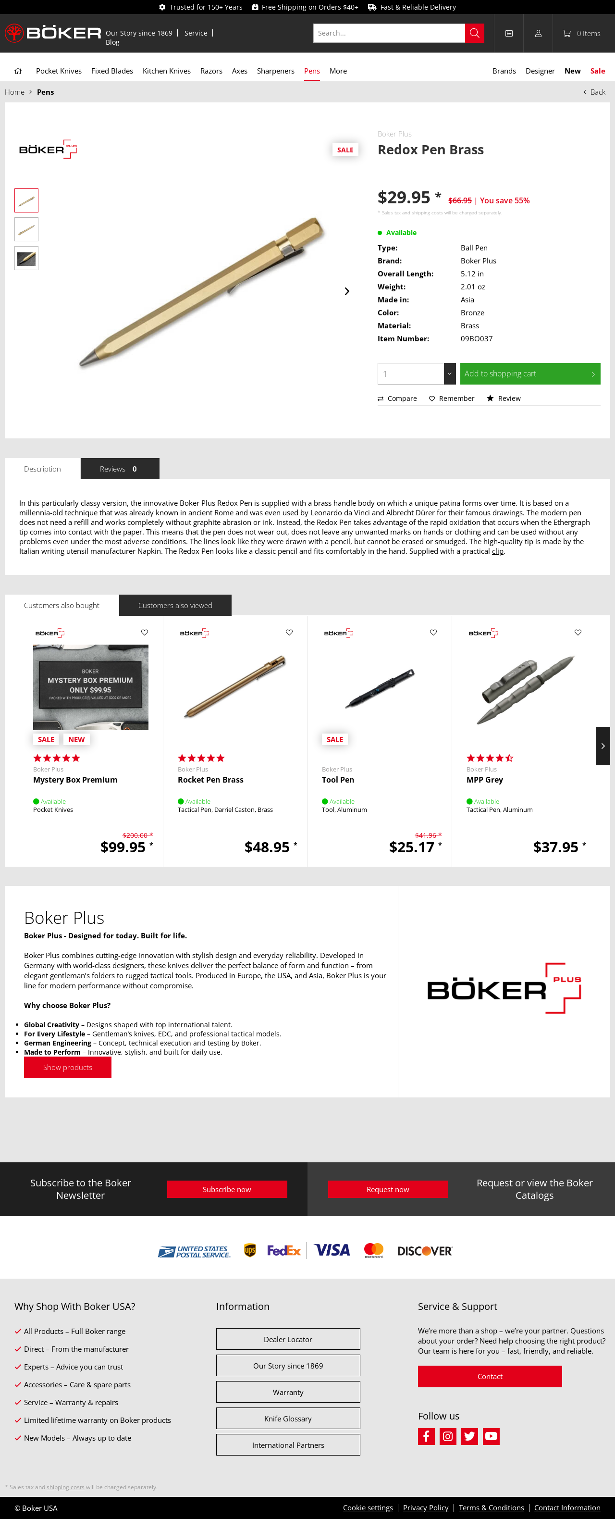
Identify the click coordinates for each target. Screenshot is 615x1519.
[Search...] (399, 33)
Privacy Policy (426, 1507)
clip (498, 551)
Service (196, 32)
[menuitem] (139, 33)
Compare (397, 398)
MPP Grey (485, 780)
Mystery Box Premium (75, 780)
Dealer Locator (288, 1339)
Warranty (288, 1392)
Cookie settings (368, 1507)
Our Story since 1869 (139, 32)
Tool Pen (338, 780)
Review (504, 398)
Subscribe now (227, 1189)
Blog (113, 42)
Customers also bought (61, 605)
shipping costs (427, 212)
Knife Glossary (288, 1418)
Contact (490, 1376)
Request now (388, 1189)
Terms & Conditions (491, 1507)
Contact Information (567, 1507)
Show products (67, 1067)
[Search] (474, 33)
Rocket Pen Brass (211, 780)
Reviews (120, 468)
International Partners (288, 1445)
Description (42, 468)
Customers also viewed (175, 605)
